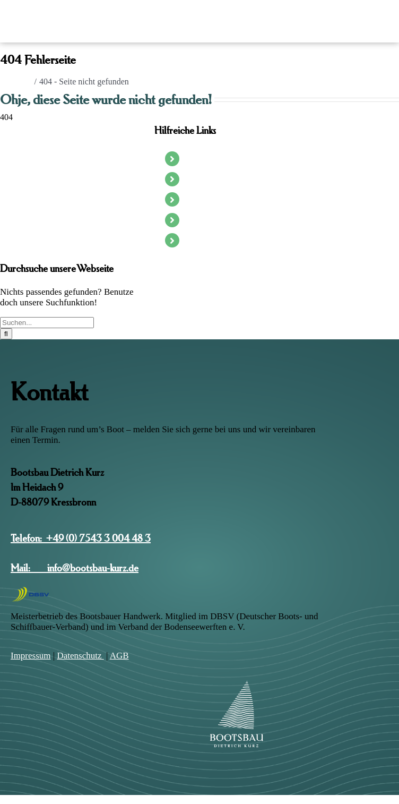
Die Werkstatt (207, 199)
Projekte (198, 220)
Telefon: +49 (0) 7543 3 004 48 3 (81, 538)
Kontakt (198, 240)
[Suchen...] (47, 322)
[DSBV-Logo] (30, 590)
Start (193, 158)
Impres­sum (31, 656)
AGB (119, 656)
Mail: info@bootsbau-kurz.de (74, 568)
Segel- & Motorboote (219, 179)
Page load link (24, 799)
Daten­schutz (80, 656)
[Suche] (6, 333)
